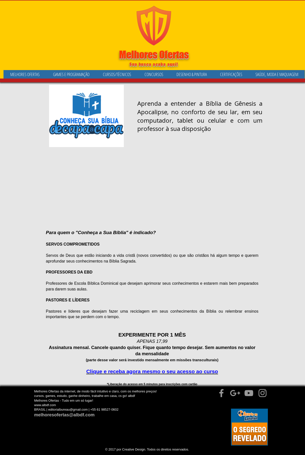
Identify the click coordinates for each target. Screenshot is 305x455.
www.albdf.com (45, 405)
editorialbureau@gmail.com (67, 409)
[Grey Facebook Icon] (221, 393)
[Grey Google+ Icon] (235, 393)
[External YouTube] (155, 186)
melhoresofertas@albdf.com (64, 414)
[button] (71, 74)
